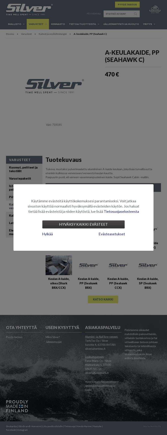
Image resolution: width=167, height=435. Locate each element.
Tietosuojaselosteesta (121, 211)
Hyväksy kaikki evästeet (83, 224)
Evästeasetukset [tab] (112, 234)
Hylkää (47, 234)
